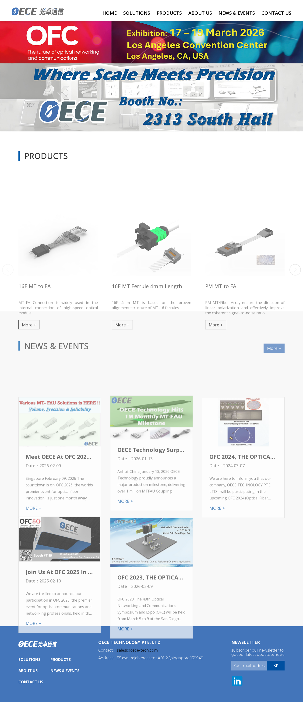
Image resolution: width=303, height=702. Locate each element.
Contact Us (276, 13)
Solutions (136, 13)
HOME (109, 13)
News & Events (236, 13)
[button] (174, 120)
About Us (200, 13)
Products (169, 13)
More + (274, 356)
